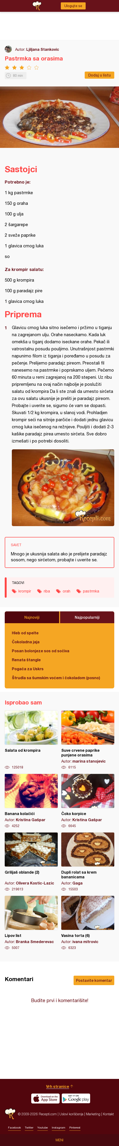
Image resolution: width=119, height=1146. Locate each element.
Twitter (29, 1127)
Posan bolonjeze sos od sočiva (40, 650)
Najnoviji (32, 617)
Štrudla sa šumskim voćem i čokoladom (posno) (56, 677)
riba (47, 591)
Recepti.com (10, 1114)
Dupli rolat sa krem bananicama (87, 862)
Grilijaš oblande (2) (31, 862)
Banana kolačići (31, 801)
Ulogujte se (73, 6)
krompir (24, 591)
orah (66, 591)
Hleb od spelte (25, 633)
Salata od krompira (31, 740)
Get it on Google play (76, 1098)
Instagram (58, 1127)
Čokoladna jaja (26, 642)
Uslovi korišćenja (71, 1114)
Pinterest (74, 1127)
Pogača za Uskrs (28, 668)
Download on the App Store (45, 1098)
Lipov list (31, 923)
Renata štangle (26, 659)
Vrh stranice (57, 1086)
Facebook (14, 1127)
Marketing (93, 1114)
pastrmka (91, 591)
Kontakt (108, 1114)
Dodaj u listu (99, 75)
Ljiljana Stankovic (42, 49)
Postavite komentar (94, 980)
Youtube (42, 1127)
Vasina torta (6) (87, 923)
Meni (59, 1140)
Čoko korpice (87, 801)
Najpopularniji (87, 617)
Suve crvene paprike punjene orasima (87, 740)
